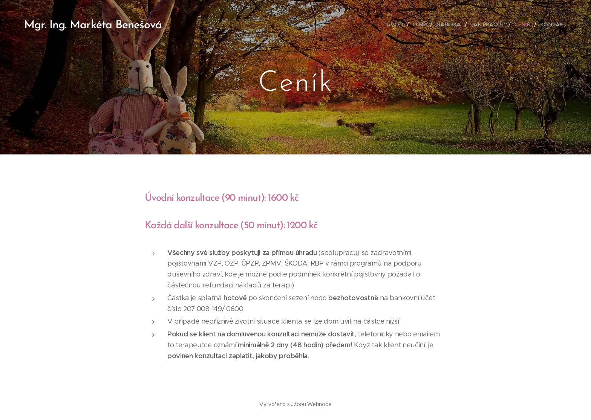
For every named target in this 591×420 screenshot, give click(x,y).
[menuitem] (399, 24)
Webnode (319, 404)
